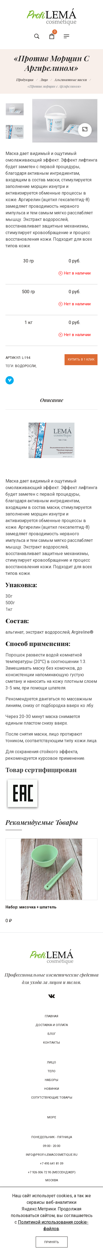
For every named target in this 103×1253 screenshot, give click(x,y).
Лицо (44, 79)
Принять (51, 1242)
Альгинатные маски (70, 79)
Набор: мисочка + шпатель (30, 907)
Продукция (25, 79)
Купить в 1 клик (81, 359)
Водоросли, (26, 366)
